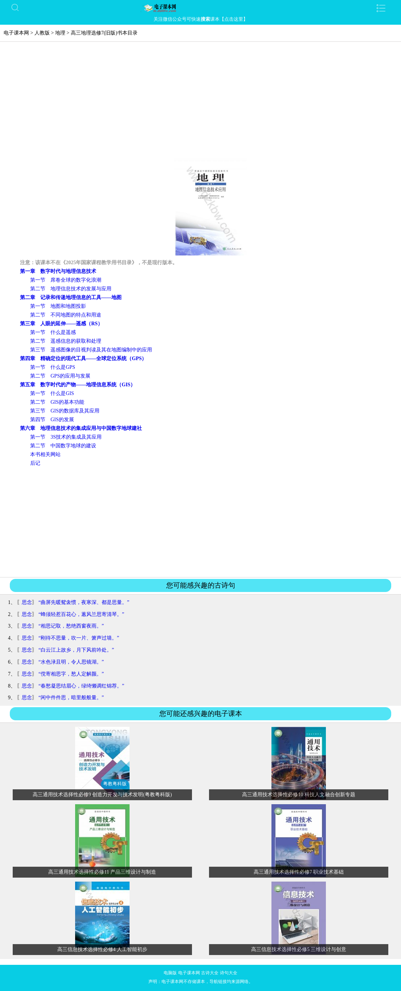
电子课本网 (16, 33)
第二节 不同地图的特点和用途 (65, 315)
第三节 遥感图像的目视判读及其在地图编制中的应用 (91, 350)
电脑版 (170, 972)
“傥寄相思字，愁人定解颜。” (71, 674)
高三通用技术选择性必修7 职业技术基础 (299, 872)
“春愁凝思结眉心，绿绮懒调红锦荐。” (81, 686)
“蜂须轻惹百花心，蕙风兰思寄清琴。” (81, 614)
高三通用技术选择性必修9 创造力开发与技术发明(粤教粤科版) (102, 794)
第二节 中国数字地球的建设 (63, 445)
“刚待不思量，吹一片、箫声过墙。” (78, 638)
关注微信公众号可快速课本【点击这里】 (201, 19)
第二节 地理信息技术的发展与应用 (70, 288)
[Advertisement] (200, 104)
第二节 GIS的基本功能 (57, 402)
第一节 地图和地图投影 (58, 306)
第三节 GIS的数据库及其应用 (64, 411)
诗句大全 (228, 972)
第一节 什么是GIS (52, 393)
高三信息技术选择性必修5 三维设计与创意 (299, 949)
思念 (27, 602)
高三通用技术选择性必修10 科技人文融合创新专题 (298, 794)
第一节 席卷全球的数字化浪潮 (65, 280)
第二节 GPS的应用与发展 (60, 376)
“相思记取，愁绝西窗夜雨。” (71, 626)
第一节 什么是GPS (52, 367)
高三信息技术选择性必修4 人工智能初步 (102, 949)
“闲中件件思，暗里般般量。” (71, 697)
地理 (60, 33)
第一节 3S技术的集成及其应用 (66, 437)
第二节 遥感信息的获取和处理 (65, 341)
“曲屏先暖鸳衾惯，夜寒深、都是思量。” (83, 602)
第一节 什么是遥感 (53, 332)
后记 (35, 463)
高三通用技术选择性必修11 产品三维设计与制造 (102, 872)
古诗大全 (209, 972)
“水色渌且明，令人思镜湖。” (71, 662)
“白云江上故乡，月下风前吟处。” (76, 650)
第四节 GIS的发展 (52, 419)
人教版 (42, 33)
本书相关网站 (45, 454)
